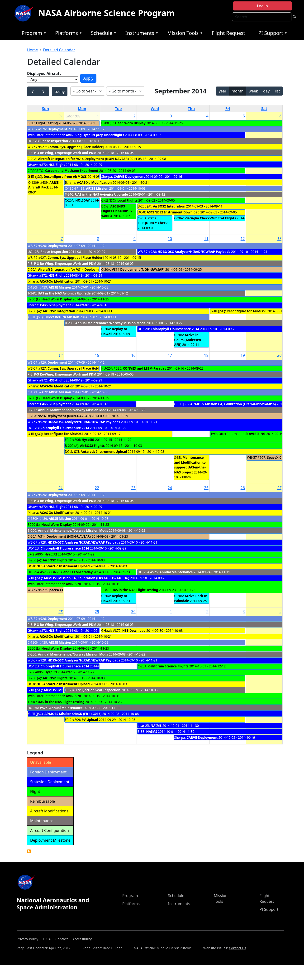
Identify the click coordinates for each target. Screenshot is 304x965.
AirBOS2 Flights (92, 445)
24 (170, 487)
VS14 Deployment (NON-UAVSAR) (138, 269)
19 (243, 355)
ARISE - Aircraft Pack (44, 184)
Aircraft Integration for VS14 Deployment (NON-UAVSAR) (83, 158)
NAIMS (156, 725)
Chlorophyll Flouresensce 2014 (175, 329)
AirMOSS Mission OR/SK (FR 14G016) (72, 713)
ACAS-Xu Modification (94, 182)
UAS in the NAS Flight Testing (134, 590)
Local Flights (127, 200)
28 (60, 611)
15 (97, 355)
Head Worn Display (130, 123)
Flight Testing (47, 123)
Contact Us (237, 948)
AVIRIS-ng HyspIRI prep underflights (95, 135)
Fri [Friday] (227, 108)
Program (33, 34)
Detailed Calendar (59, 50)
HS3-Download (134, 630)
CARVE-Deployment (129, 176)
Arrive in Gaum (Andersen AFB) (187, 340)
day (266, 91)
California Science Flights (168, 666)
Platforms (67, 34)
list (277, 91)
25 (206, 487)
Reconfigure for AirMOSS (246, 311)
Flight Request (228, 33)
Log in (262, 6)
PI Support (271, 34)
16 (133, 355)
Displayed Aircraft (44, 73)
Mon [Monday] (82, 108)
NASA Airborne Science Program (106, 13)
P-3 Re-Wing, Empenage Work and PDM (65, 152)
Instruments (141, 34)
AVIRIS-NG (257, 433)
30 (133, 611)
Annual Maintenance (176, 572)
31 (60, 116)
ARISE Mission (97, 188)
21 (60, 487)
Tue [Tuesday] (118, 108)
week (253, 91)
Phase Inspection (54, 141)
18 (206, 355)
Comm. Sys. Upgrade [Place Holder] (76, 147)
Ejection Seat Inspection (101, 690)
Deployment (58, 129)
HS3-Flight (56, 164)
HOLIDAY (82, 200)
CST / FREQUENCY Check (153, 220)
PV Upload (90, 719)
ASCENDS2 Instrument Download (173, 212)
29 (97, 611)
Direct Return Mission (61, 317)
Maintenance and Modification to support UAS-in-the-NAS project (190, 464)
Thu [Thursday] (191, 108)
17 (170, 355)
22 (97, 487)
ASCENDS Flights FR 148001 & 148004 (116, 211)
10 (170, 238)
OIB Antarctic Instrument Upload (100, 451)
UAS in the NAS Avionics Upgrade (101, 194)
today (60, 91)
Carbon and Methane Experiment (71, 170)
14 (60, 355)
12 (243, 238)
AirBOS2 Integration (169, 206)
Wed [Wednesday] (155, 108)
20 (279, 355)
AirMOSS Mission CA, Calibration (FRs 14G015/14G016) (233, 404)
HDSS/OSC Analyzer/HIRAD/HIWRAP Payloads (194, 251)
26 (243, 487)
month (237, 91)
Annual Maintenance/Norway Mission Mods (110, 323)
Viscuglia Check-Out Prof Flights (210, 218)
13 (279, 238)
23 (133, 487)
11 (206, 238)
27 (279, 487)
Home (32, 50)
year (223, 91)
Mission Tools (184, 34)
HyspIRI (88, 439)
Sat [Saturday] (264, 108)
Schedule (103, 34)
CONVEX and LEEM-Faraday (144, 368)
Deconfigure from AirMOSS (65, 176)
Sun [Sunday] (45, 108)
